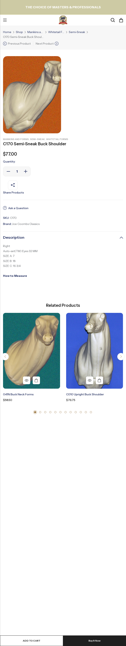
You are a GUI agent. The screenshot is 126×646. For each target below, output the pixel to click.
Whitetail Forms (56, 32)
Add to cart (31, 640)
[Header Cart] (121, 20)
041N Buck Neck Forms (18, 394)
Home (7, 32)
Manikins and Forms (35, 32)
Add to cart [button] (36, 380)
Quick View (26, 380)
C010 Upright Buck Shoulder (85, 394)
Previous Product (19, 43)
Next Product (45, 43)
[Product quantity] (17, 171)
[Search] (112, 20)
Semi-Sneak (77, 32)
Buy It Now (94, 640)
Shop (19, 32)
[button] (5, 356)
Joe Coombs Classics (26, 224)
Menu (5, 20)
